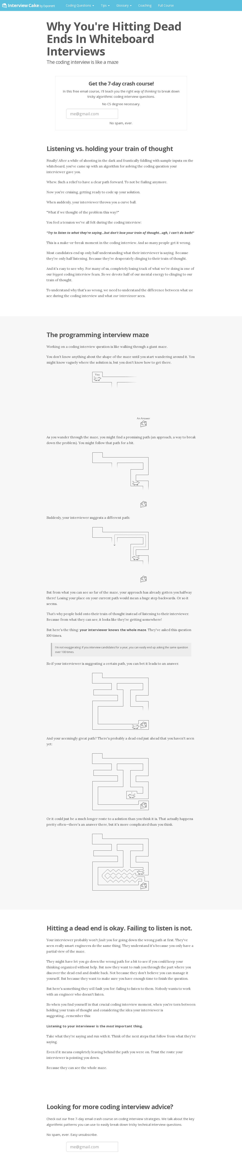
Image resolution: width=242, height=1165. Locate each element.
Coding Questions (80, 5)
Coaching (144, 5)
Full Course (166, 5)
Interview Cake (31, 5)
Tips (105, 5)
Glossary (124, 5)
